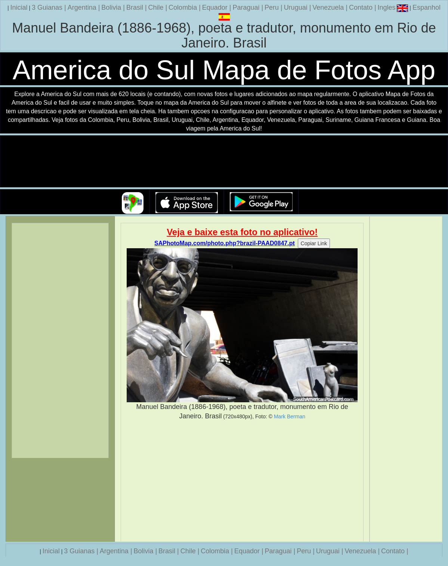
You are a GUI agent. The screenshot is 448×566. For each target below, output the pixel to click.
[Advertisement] (242, 481)
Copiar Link (314, 243)
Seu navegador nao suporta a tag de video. (224, 161)
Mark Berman (289, 416)
